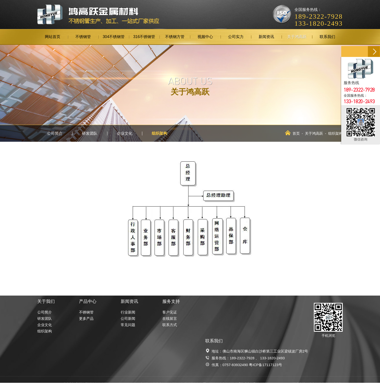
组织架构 (159, 133)
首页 (292, 133)
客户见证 (169, 312)
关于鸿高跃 (297, 37)
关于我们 (46, 301)
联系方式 (169, 325)
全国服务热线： (318, 13)
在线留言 (169, 318)
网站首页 (52, 37)
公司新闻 (128, 318)
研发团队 (89, 133)
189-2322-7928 (242, 358)
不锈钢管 (83, 37)
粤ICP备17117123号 (265, 365)
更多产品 (86, 318)
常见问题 (128, 325)
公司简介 (55, 133)
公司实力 (236, 37)
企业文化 (124, 133)
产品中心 (87, 301)
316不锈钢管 (144, 37)
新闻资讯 (266, 37)
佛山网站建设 (318, 384)
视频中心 (205, 37)
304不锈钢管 (114, 37)
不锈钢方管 (174, 37)
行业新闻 (128, 312)
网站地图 (335, 384)
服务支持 (171, 301)
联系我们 (327, 37)
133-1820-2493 (272, 358)
